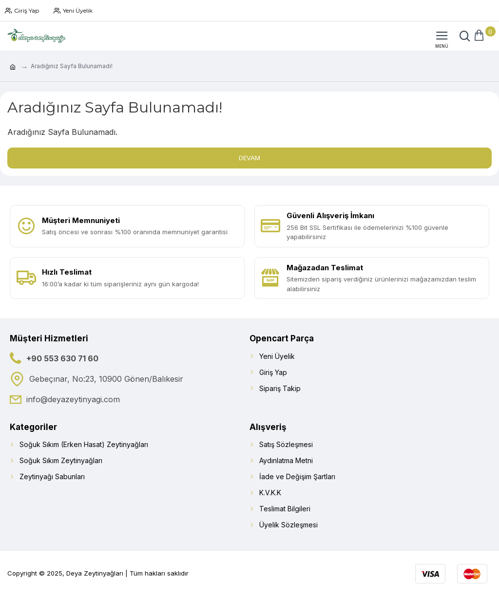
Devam (249, 158)
